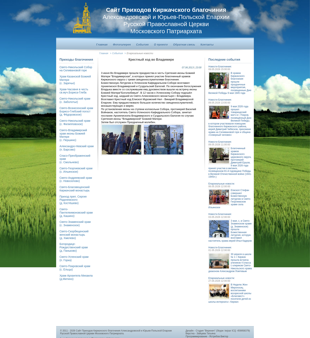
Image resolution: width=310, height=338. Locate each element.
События (117, 53)
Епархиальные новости (140, 53)
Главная (103, 53)
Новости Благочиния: (220, 66)
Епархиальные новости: (221, 183)
